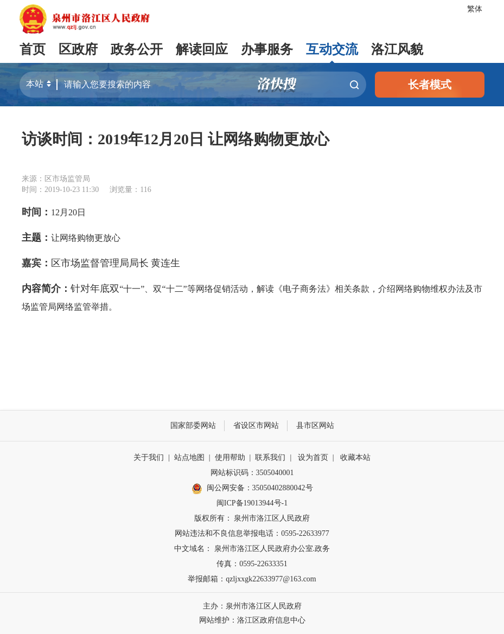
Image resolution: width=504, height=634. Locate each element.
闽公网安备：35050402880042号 (252, 488)
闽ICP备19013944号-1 (252, 503)
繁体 (474, 9)
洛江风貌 (397, 49)
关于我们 (148, 457)
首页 (33, 49)
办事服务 (267, 49)
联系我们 (270, 457)
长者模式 (429, 85)
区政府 (78, 49)
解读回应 (202, 49)
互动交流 (332, 49)
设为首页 (313, 457)
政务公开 (137, 49)
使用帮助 (230, 457)
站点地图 (189, 457)
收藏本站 (355, 457)
